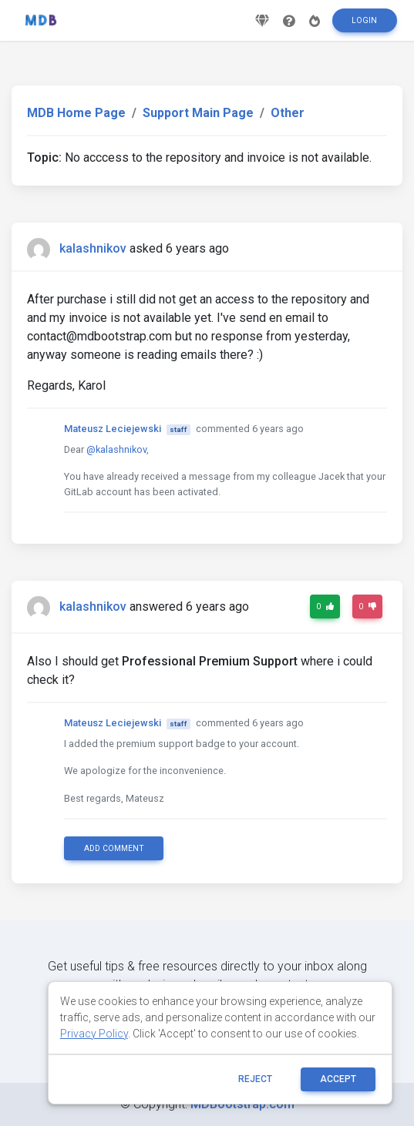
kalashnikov (92, 248)
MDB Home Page (76, 113)
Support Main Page (198, 113)
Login (364, 20)
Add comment (114, 848)
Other (288, 113)
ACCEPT (338, 1079)
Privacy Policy (94, 1033)
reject (255, 1079)
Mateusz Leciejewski (112, 428)
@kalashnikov (116, 449)
